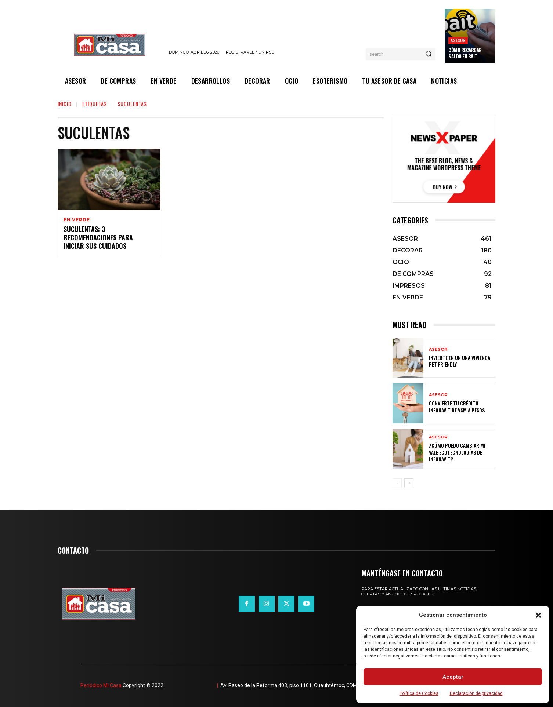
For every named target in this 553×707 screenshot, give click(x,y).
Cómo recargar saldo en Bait (465, 53)
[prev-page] (397, 483)
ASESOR (458, 40)
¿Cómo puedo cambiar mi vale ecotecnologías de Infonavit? (457, 451)
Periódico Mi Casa (101, 685)
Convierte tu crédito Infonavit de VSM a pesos (457, 406)
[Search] (428, 54)
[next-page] (408, 483)
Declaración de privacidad (476, 693)
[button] (538, 615)
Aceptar (452, 677)
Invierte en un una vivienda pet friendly (459, 361)
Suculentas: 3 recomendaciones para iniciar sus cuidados (98, 238)
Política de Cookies (419, 693)
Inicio (65, 103)
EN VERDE (77, 220)
